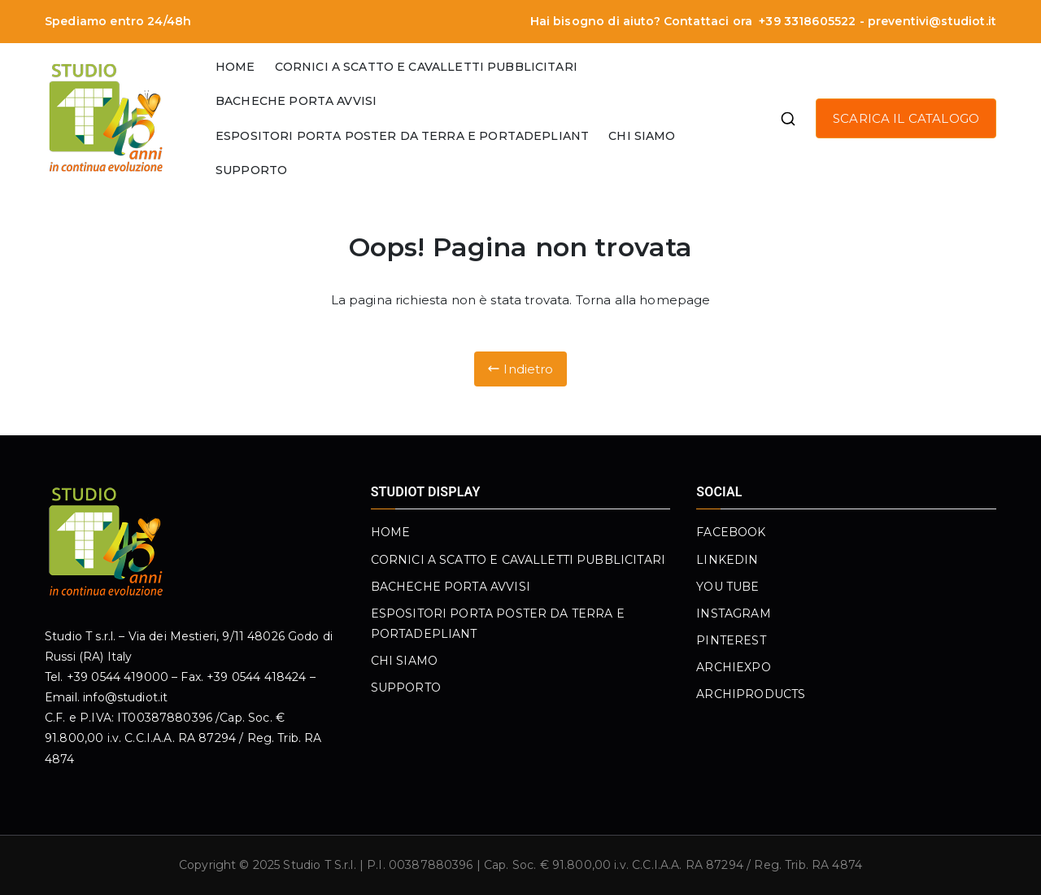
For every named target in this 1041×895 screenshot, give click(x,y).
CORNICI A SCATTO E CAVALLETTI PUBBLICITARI (426, 66)
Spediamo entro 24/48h (118, 21)
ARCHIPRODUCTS (750, 694)
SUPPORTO (251, 170)
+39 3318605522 (806, 21)
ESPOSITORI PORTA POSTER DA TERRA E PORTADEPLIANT (402, 136)
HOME (235, 66)
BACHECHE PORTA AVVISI (296, 101)
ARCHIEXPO (733, 667)
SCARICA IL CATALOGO (906, 118)
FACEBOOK (730, 532)
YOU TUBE (727, 586)
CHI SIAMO (641, 136)
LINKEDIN (727, 559)
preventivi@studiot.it (932, 21)
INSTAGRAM (733, 613)
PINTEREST (730, 640)
